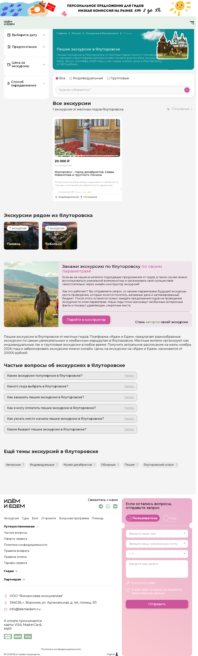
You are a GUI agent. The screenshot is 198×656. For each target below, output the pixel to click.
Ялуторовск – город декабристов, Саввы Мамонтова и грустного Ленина (84, 174)
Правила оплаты (15, 557)
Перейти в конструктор (86, 320)
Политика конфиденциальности (61, 649)
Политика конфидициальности (25, 545)
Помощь (97, 518)
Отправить (157, 604)
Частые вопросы (15, 532)
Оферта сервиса (15, 538)
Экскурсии (11, 518)
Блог (35, 518)
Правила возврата (16, 551)
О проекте (48, 518)
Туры (25, 518)
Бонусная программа (74, 518)
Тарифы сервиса (15, 563)
